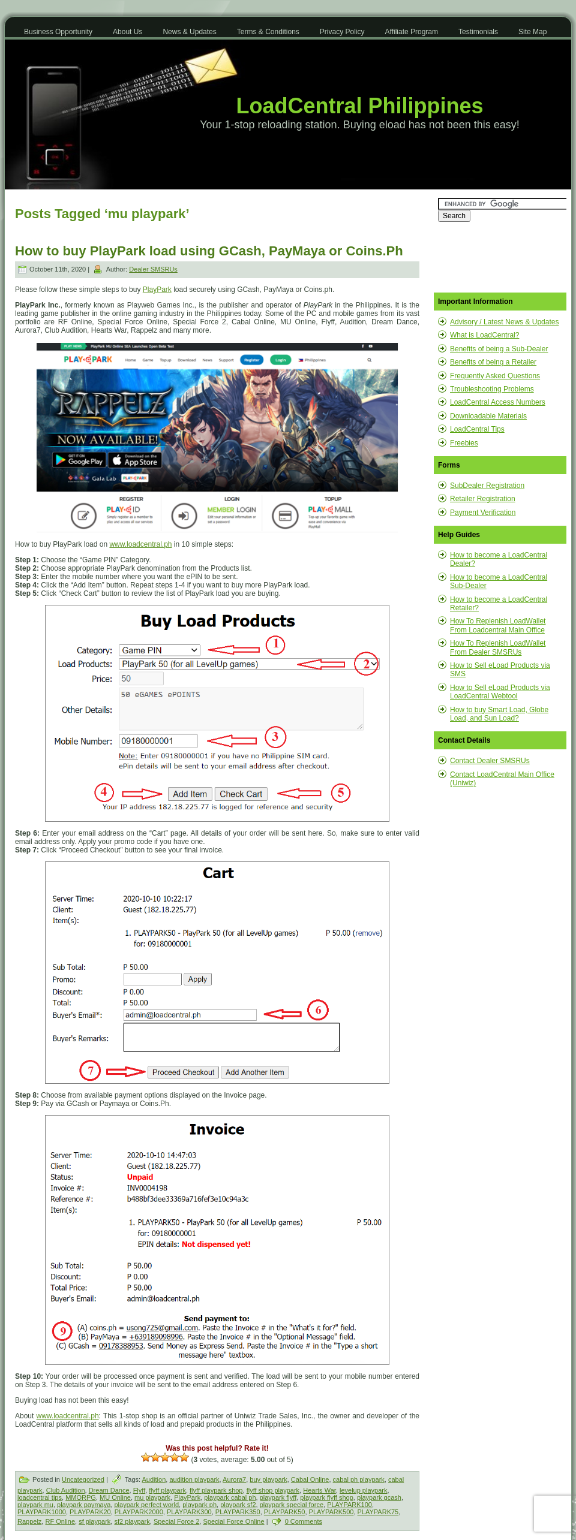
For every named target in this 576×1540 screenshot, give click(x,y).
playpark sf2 (238, 1504)
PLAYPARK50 (284, 1511)
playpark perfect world (146, 1504)
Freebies (464, 443)
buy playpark (268, 1479)
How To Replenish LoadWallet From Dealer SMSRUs (497, 647)
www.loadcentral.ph (140, 544)
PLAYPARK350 (237, 1511)
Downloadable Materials (488, 416)
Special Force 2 (176, 1521)
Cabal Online (310, 1479)
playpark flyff (278, 1497)
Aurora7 (234, 1479)
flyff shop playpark (273, 1490)
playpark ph (199, 1504)
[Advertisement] (498, 257)
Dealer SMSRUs (153, 269)
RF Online (60, 1521)
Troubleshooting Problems (492, 389)
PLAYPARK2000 (139, 1511)
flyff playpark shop (216, 1490)
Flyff (139, 1490)
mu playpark (152, 1497)
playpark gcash (379, 1497)
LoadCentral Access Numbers (497, 402)
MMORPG (80, 1497)
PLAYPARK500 (331, 1511)
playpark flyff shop (326, 1497)
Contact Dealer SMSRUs (490, 761)
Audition (154, 1479)
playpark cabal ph (230, 1497)
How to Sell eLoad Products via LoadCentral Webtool (500, 691)
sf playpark (94, 1521)
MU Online (115, 1497)
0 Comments (303, 1521)
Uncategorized (83, 1479)
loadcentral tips (39, 1497)
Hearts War (319, 1490)
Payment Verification (482, 512)
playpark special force (291, 1504)
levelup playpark (364, 1490)
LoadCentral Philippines (359, 106)
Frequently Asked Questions (495, 376)
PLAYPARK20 (90, 1511)
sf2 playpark (131, 1521)
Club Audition (65, 1490)
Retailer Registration (482, 499)
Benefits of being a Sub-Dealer (499, 349)
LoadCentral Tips (477, 429)
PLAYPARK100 (349, 1504)
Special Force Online (233, 1521)
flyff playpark (167, 1490)
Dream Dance (109, 1490)
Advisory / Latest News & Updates (504, 322)
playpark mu (35, 1504)
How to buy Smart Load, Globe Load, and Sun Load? (499, 714)
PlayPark (157, 289)
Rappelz (29, 1521)
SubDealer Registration (487, 485)
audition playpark (194, 1479)
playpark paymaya (83, 1504)
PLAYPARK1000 (41, 1511)
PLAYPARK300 (189, 1511)
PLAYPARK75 (378, 1511)
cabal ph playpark (359, 1479)
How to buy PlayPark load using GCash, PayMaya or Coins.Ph (209, 250)
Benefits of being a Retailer (493, 362)
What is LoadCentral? (484, 335)
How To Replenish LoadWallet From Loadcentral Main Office (497, 625)
